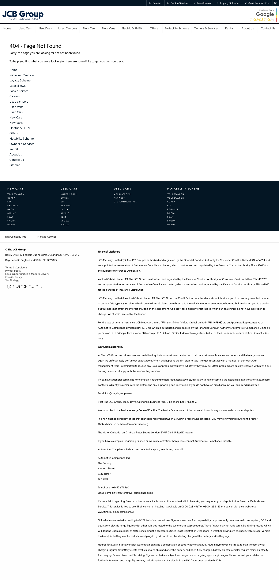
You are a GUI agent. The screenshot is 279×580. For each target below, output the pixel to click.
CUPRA (11, 198)
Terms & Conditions (16, 267)
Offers (14, 133)
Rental (14, 149)
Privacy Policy (13, 270)
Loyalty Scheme (228, 3)
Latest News (202, 3)
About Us (16, 154)
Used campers (19, 101)
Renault (13, 205)
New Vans (16, 123)
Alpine (11, 213)
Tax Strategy (12, 280)
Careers (155, 3)
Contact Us (17, 160)
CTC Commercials (125, 202)
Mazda (11, 224)
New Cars (16, 117)
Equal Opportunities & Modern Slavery (27, 273)
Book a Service (177, 3)
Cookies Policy (13, 277)
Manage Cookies (46, 236)
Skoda (11, 221)
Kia (9, 202)
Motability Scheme (22, 138)
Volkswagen (15, 194)
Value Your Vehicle (257, 3)
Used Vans (16, 107)
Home (14, 70)
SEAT (10, 217)
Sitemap (15, 165)
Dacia (11, 209)
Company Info (15, 236)
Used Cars (16, 112)
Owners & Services (22, 144)
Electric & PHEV (20, 128)
